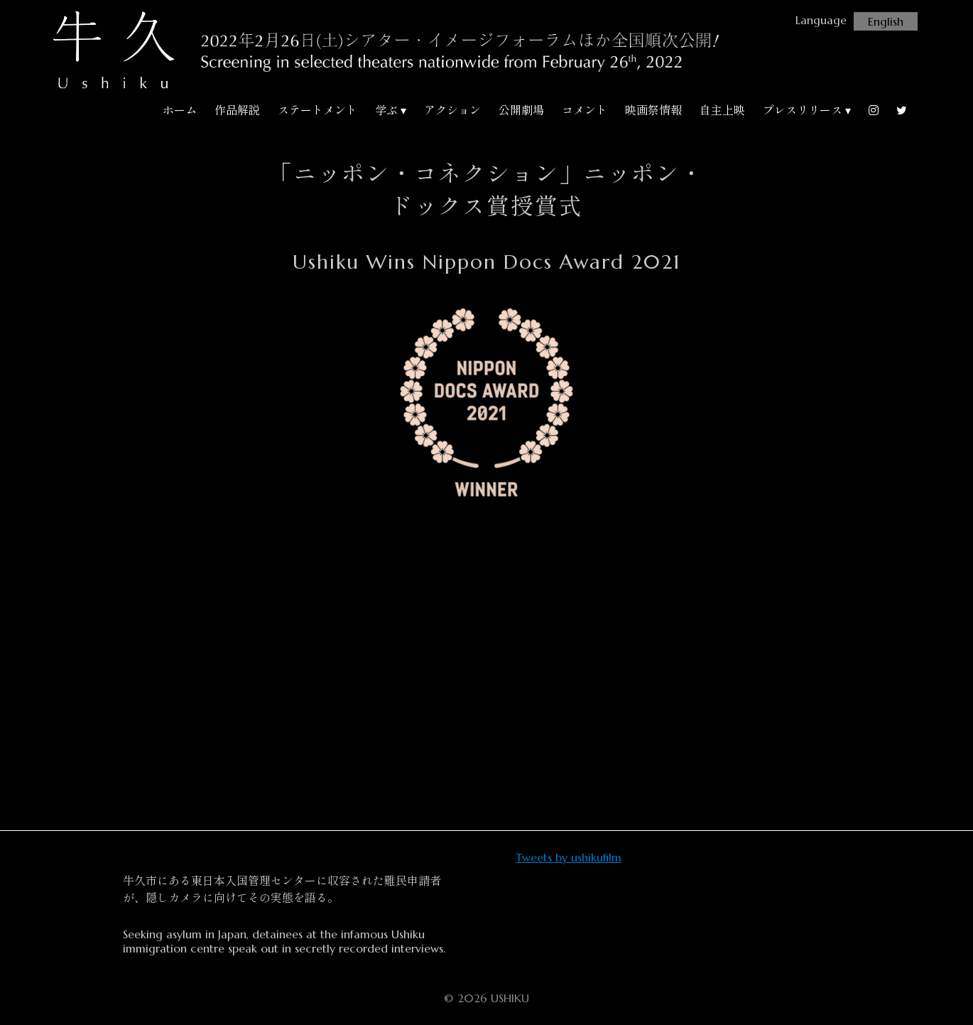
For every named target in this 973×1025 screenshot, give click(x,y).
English (885, 21)
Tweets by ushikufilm (568, 857)
